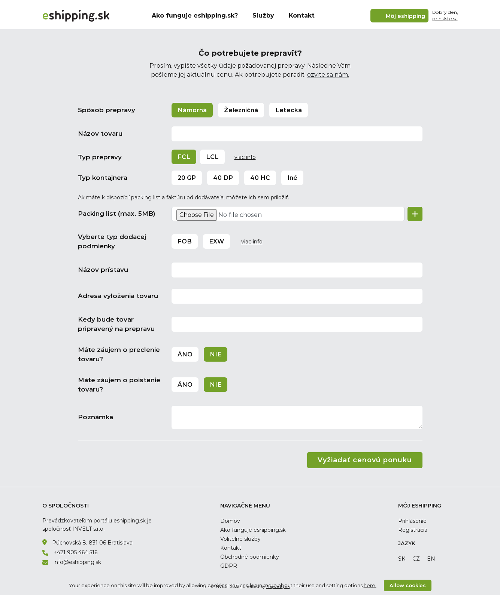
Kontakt (302, 15)
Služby (263, 15)
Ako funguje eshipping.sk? (195, 15)
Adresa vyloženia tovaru (118, 296)
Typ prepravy (100, 157)
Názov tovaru (100, 133)
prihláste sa (445, 18)
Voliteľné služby (240, 539)
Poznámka (95, 417)
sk (401, 558)
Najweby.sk (278, 586)
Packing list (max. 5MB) (116, 213)
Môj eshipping (399, 16)
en (431, 558)
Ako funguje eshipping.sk (253, 530)
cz (416, 558)
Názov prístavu (103, 269)
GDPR (228, 565)
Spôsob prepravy (106, 110)
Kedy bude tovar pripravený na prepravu (116, 324)
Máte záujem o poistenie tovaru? (119, 384)
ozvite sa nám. (328, 74)
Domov (230, 521)
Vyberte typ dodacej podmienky (112, 241)
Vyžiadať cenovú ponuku (365, 460)
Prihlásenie (412, 521)
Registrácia (412, 530)
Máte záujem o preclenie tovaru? (119, 354)
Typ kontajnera (102, 177)
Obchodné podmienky (249, 556)
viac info (245, 157)
